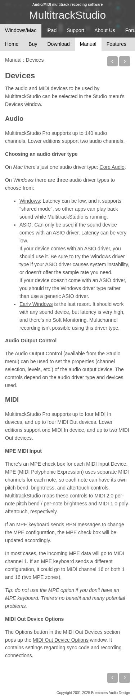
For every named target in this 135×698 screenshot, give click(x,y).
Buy (32, 44)
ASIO (25, 225)
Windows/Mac (20, 30)
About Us (104, 30)
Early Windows (36, 304)
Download (58, 44)
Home (11, 44)
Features (116, 44)
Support (75, 30)
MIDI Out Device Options (61, 640)
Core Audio (112, 167)
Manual (88, 44)
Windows (29, 201)
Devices (20, 75)
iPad (51, 30)
